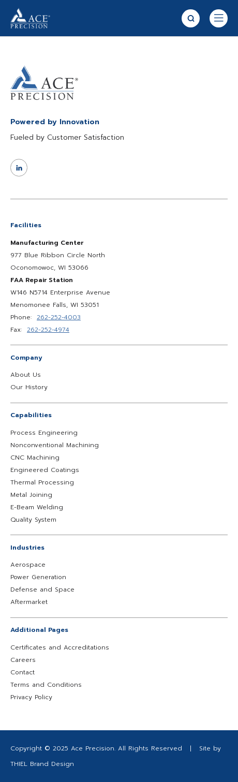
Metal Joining (31, 494)
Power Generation (38, 577)
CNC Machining (35, 457)
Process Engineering (44, 432)
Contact (22, 672)
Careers (23, 660)
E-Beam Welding (36, 507)
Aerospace (28, 564)
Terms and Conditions (46, 684)
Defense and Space (42, 589)
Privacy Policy (31, 697)
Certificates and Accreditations (59, 647)
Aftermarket (29, 602)
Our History (29, 387)
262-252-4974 (48, 329)
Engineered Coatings (44, 470)
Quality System (33, 519)
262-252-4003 (59, 317)
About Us (25, 374)
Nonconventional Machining (54, 445)
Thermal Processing (42, 482)
